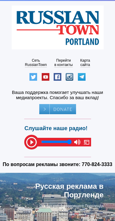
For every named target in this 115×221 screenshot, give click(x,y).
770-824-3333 (97, 164)
